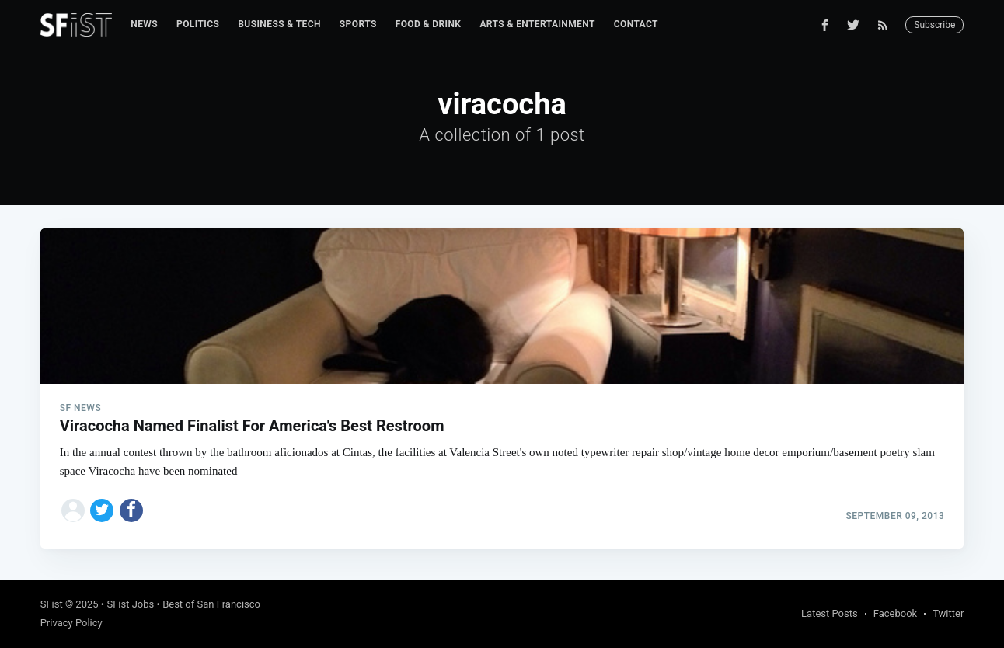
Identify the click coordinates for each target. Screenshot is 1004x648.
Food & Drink (429, 24)
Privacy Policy (71, 623)
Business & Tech (279, 24)
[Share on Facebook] (131, 510)
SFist (51, 604)
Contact (636, 24)
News (144, 24)
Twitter (948, 613)
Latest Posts (829, 613)
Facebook (895, 613)
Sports (358, 24)
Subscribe (934, 24)
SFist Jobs (130, 604)
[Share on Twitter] (102, 510)
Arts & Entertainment (536, 24)
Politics (197, 24)
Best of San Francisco (211, 604)
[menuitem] (144, 24)
